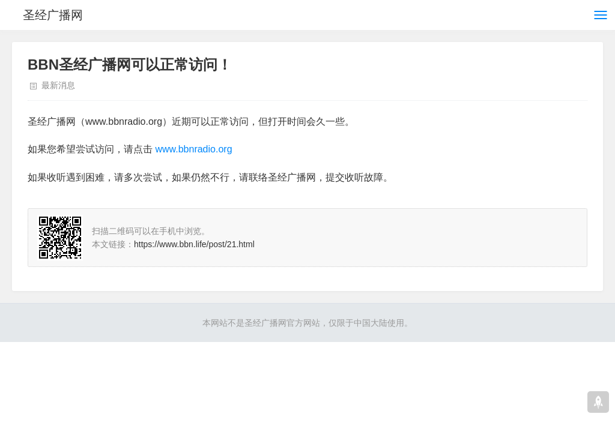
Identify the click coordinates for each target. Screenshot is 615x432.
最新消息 (58, 85)
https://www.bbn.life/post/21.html (194, 244)
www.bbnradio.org (193, 149)
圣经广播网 (53, 15)
